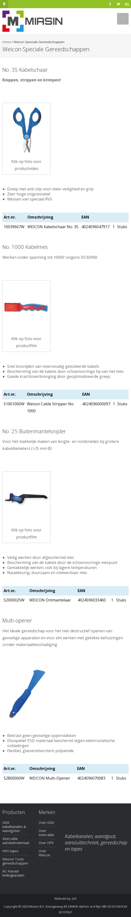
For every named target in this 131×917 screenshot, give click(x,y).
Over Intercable (46, 832)
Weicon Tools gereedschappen (15, 861)
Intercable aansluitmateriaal (15, 840)
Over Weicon (44, 853)
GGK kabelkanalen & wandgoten (14, 826)
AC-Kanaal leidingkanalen (13, 873)
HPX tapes (10, 851)
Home (6, 42)
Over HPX (46, 842)
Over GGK (46, 822)
